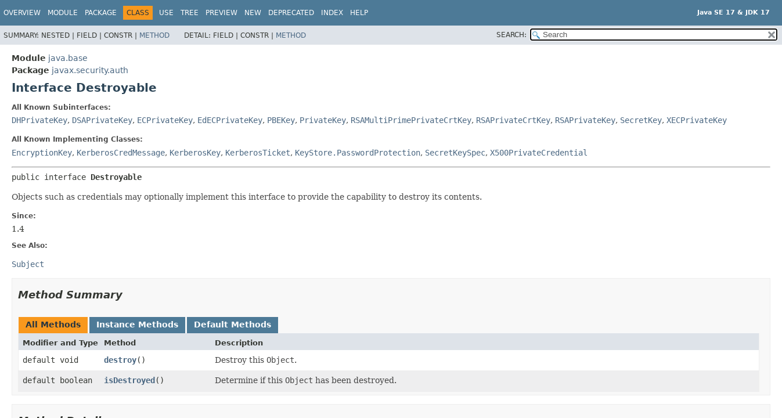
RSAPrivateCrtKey (513, 120)
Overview (22, 13)
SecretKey (641, 120)
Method (154, 35)
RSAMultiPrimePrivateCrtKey (411, 120)
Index (332, 13)
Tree (190, 13)
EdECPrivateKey (229, 120)
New (252, 13)
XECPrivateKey (696, 120)
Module (63, 13)
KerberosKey (195, 152)
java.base (68, 58)
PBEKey (281, 120)
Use (166, 13)
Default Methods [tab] (232, 324)
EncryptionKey (42, 152)
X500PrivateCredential (539, 152)
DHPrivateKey (39, 120)
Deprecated (291, 13)
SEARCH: (511, 35)
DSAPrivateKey (102, 120)
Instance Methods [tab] (137, 324)
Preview (221, 13)
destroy (120, 360)
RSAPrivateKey (585, 120)
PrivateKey (323, 120)
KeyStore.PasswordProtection (357, 152)
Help (359, 13)
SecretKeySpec (455, 152)
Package (101, 13)
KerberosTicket (257, 152)
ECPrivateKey (165, 120)
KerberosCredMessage (121, 152)
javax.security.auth (90, 70)
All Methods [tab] (53, 324)
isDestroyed (129, 380)
